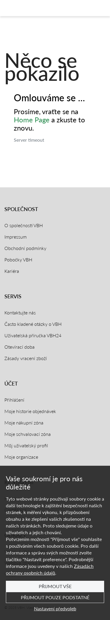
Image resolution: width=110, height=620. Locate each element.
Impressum (15, 236)
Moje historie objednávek (30, 411)
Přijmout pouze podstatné (55, 597)
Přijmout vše (55, 586)
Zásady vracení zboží (25, 358)
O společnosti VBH (23, 225)
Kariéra (11, 271)
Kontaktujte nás (20, 312)
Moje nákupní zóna (23, 422)
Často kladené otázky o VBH (33, 324)
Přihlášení (14, 400)
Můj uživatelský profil (26, 445)
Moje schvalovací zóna (27, 434)
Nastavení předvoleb (55, 608)
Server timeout (29, 140)
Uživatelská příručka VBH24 (32, 335)
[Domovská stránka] (27, 8)
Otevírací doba (19, 347)
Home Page (32, 119)
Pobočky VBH (18, 259)
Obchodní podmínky (25, 248)
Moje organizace (21, 457)
